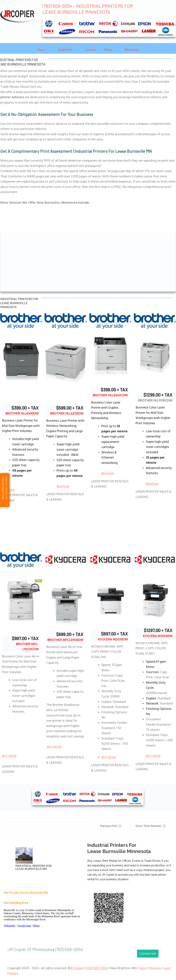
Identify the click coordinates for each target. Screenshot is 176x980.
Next (142, 968)
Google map (24, 925)
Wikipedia (9, 925)
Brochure (63, 486)
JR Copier (76, 968)
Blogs (36, 925)
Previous (155, 968)
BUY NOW (9, 756)
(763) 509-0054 (97, 968)
